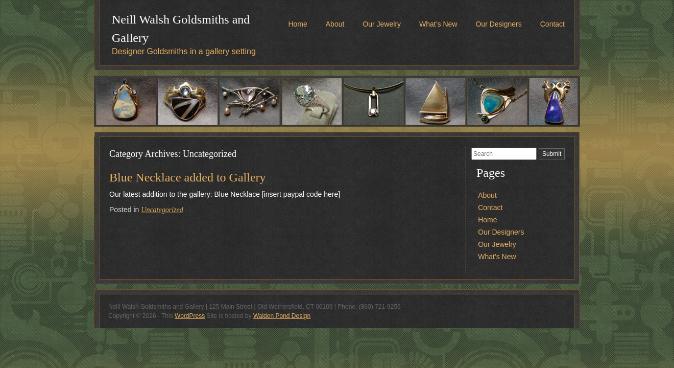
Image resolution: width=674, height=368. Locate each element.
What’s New (438, 24)
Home (297, 24)
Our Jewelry (382, 24)
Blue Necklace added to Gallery (187, 177)
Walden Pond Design (281, 315)
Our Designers (498, 24)
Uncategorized (162, 210)
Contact (552, 24)
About (335, 24)
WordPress (190, 315)
